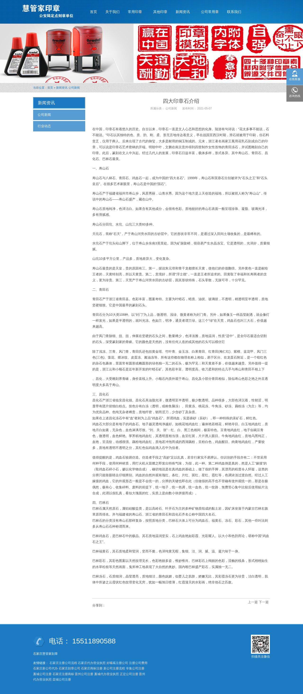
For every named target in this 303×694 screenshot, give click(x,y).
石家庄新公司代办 (45, 668)
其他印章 (160, 12)
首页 (93, 12)
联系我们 (234, 12)
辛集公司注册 (135, 668)
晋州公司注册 (84, 674)
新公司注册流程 (114, 668)
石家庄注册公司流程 (63, 663)
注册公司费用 (138, 663)
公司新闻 (74, 87)
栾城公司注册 (62, 679)
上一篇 (253, 602)
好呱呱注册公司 (117, 663)
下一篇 (264, 602)
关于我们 (112, 12)
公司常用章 (210, 12)
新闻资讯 (183, 10)
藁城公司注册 (42, 674)
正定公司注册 (129, 674)
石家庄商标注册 (91, 668)
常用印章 (135, 10)
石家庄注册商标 (63, 674)
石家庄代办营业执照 (92, 663)
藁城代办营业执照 (106, 674)
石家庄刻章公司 (69, 668)
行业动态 (44, 126)
